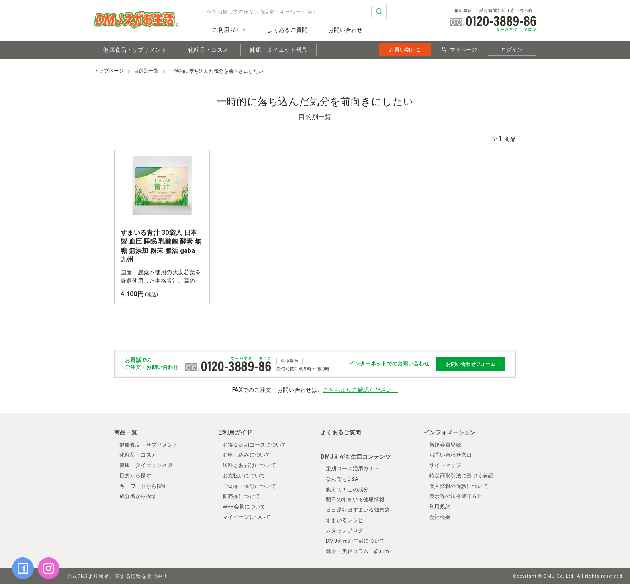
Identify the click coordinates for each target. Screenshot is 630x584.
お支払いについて (244, 476)
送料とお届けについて (249, 465)
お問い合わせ (345, 30)
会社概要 (439, 517)
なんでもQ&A (342, 479)
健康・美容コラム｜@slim (357, 551)
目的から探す (135, 476)
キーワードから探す (143, 486)
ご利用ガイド (229, 30)
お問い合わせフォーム (470, 364)
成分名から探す (138, 496)
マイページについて (247, 517)
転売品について (241, 496)
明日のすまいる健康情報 (355, 499)
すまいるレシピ (344, 520)
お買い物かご (405, 50)
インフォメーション (450, 432)
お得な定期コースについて (255, 445)
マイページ (459, 50)
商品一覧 (125, 432)
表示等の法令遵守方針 (456, 496)
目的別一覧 (146, 71)
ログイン (511, 50)
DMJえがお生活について (355, 541)
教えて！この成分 (347, 489)
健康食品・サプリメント (134, 50)
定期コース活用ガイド (352, 468)
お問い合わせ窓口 (450, 455)
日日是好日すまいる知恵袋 (358, 510)
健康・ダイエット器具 (278, 50)
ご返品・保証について (249, 486)
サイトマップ (445, 465)
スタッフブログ (344, 530)
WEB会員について (244, 507)
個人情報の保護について (458, 486)
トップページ (109, 71)
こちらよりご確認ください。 (360, 390)
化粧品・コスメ (208, 50)
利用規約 (439, 507)
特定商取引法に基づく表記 (461, 476)
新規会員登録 (445, 445)
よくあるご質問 (287, 30)
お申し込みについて (247, 455)
